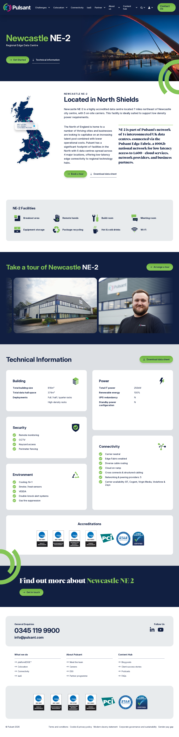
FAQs (122, 676)
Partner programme (76, 676)
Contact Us (165, 7)
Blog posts (124, 662)
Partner (100, 7)
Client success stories (129, 666)
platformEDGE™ (23, 662)
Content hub (130, 7)
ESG (69, 671)
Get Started (18, 59)
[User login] (151, 8)
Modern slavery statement (106, 727)
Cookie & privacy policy (81, 727)
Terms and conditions (59, 727)
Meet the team (74, 662)
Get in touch (31, 592)
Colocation (60, 7)
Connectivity (77, 7)
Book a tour (75, 173)
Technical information (46, 59)
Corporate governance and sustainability (138, 727)
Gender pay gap (165, 727)
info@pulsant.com (29, 637)
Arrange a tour (160, 267)
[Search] (143, 8)
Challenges (42, 7)
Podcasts (124, 671)
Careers (71, 666)
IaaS (89, 7)
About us (114, 7)
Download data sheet (103, 173)
